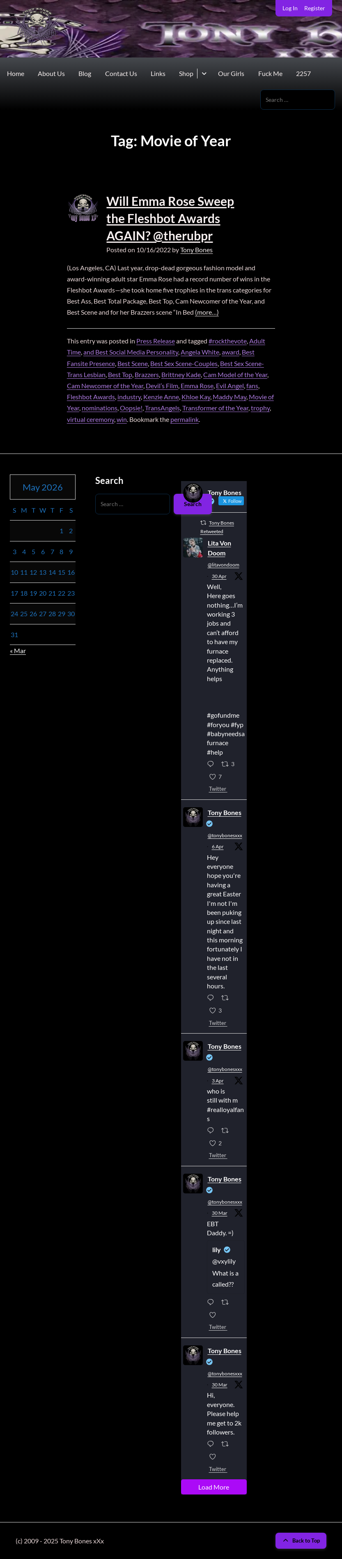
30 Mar (219, 1213)
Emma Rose (197, 385)
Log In (290, 8)
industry (129, 397)
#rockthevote (228, 341)
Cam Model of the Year (235, 374)
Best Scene (132, 363)
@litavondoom (223, 565)
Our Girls (231, 73)
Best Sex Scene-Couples (184, 363)
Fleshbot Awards (91, 397)
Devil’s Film (162, 385)
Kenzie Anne (161, 397)
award (230, 352)
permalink (184, 419)
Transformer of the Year (215, 408)
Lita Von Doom (219, 548)
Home (15, 73)
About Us (51, 73)
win (122, 419)
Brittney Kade (181, 374)
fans (252, 385)
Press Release (155, 341)
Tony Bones (196, 249)
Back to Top (301, 1540)
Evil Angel (230, 385)
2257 (303, 73)
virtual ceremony (90, 419)
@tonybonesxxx (225, 835)
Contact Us (121, 73)
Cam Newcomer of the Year (105, 385)
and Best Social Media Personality (130, 352)
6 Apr (218, 846)
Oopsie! (131, 408)
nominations (99, 408)
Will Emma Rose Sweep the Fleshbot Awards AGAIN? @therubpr (170, 218)
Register (314, 8)
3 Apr (218, 1081)
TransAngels (162, 408)
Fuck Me (270, 73)
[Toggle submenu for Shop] (204, 73)
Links (158, 73)
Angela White (200, 352)
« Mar (18, 650)
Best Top (120, 374)
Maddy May (229, 397)
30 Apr (219, 576)
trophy (260, 408)
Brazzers (147, 374)
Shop (186, 73)
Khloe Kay (195, 397)
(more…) (207, 312)
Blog (84, 73)
